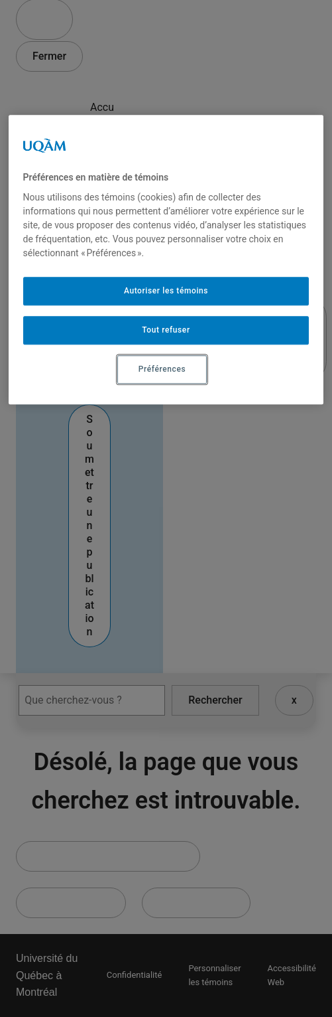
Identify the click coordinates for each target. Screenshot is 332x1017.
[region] (166, 259)
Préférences (162, 369)
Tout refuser (166, 330)
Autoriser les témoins (166, 291)
